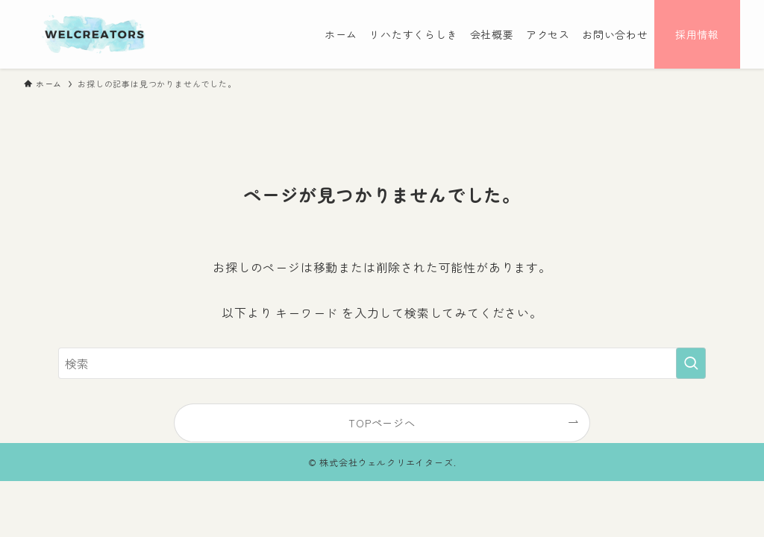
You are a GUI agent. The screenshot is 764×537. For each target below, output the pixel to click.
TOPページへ (382, 422)
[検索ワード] (382, 363)
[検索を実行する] (691, 363)
